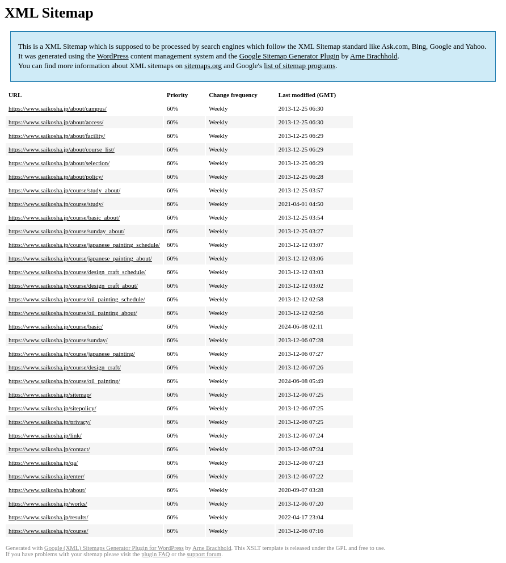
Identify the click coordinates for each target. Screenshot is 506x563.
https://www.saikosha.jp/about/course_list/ (62, 149)
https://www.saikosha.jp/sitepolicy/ (52, 408)
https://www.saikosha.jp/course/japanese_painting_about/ (80, 258)
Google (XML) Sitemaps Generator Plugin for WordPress (114, 548)
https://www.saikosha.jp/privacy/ (50, 421)
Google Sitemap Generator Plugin (289, 56)
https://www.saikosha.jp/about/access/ (56, 122)
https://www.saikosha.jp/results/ (48, 517)
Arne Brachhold (373, 56)
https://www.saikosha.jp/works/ (48, 503)
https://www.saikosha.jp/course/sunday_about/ (67, 231)
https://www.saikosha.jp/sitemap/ (50, 394)
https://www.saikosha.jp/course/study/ (56, 203)
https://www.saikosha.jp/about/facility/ (57, 135)
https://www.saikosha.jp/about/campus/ (58, 108)
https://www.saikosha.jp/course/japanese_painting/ (72, 353)
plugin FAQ (155, 554)
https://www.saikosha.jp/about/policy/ (56, 176)
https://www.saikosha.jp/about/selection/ (59, 162)
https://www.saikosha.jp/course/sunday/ (58, 340)
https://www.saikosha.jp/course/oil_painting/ (64, 380)
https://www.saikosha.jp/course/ (48, 530)
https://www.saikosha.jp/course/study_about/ (64, 190)
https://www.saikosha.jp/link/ (45, 435)
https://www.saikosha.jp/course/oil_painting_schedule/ (77, 299)
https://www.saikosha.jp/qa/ (43, 462)
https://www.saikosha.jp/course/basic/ (56, 326)
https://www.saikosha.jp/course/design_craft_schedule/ (77, 271)
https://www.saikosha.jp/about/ (47, 489)
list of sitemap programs (299, 65)
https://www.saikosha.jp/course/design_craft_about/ (73, 285)
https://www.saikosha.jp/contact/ (49, 449)
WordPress (113, 56)
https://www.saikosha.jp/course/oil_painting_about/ (73, 312)
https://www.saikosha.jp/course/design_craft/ (65, 367)
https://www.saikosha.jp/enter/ (47, 476)
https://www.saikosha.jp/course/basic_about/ (64, 217)
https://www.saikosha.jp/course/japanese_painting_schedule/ (84, 244)
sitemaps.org (203, 65)
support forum (204, 554)
